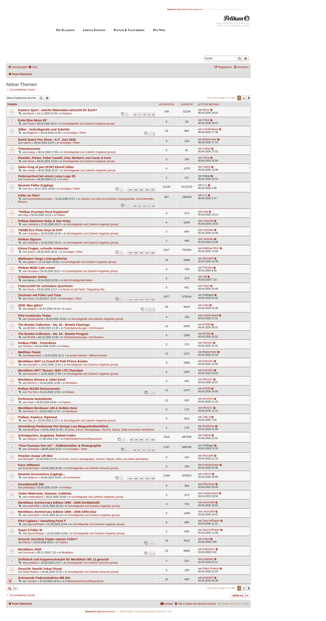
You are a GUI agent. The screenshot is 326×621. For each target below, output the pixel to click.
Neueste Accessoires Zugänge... (41, 474)
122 (129, 299)
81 (139, 449)
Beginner (32, 132)
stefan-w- (32, 477)
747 (152, 189)
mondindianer (210, 129)
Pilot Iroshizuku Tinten (34, 315)
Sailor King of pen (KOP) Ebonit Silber (46, 167)
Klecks (27, 542)
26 (144, 205)
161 (147, 252)
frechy (30, 289)
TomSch (32, 581)
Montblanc (72, 382)
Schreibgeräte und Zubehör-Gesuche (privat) (92, 468)
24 (135, 205)
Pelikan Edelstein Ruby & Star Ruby (44, 221)
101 (147, 439)
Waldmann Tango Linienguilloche (42, 258)
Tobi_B (31, 420)
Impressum (198, 9)
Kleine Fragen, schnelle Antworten (43, 248)
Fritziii (30, 123)
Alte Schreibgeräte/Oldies (77, 280)
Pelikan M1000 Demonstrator (39, 388)
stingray (31, 438)
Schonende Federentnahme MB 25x (44, 578)
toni (29, 188)
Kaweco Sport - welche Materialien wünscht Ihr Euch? (57, 110)
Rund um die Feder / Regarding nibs (83, 289)
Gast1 (206, 285)
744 (135, 189)
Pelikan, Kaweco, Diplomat (37, 417)
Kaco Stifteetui (29, 465)
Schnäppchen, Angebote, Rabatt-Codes (47, 435)
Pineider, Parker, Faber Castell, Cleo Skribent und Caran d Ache (64, 158)
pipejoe (31, 262)
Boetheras (33, 429)
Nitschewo (209, 484)
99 (136, 439)
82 (144, 449)
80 (135, 449)
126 (152, 299)
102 (152, 439)
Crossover (29, 179)
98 (132, 439)
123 (135, 299)
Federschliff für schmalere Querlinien (45, 286)
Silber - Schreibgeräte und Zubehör (44, 129)
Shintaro (28, 346)
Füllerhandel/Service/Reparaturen (83, 438)
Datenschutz (187, 9)
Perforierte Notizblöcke (35, 399)
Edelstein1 (209, 549)
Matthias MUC (211, 248)
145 (147, 478)
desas (206, 175)
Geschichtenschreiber (39, 198)
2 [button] (244, 98)
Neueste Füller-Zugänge (35, 185)
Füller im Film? (29, 195)
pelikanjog (28, 487)
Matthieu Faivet (29, 352)
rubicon (27, 142)
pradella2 (32, 562)
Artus (30, 298)
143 (135, 478)
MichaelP (208, 258)
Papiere (66, 402)
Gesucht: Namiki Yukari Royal (40, 568)
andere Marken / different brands (88, 355)
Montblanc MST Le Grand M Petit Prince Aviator (53, 361)
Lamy (65, 179)
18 (144, 114)
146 (152, 478)
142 (129, 478)
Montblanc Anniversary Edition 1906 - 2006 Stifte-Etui (57, 511)
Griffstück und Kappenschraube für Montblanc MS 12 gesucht (63, 559)
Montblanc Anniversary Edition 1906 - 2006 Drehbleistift (59, 502)
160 (141, 252)
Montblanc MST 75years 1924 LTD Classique (50, 370)
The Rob (32, 392)
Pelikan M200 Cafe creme (36, 267)
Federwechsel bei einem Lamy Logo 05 (46, 176)
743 (129, 189)
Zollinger (208, 294)
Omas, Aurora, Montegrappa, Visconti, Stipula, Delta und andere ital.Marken (111, 429)
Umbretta (32, 224)
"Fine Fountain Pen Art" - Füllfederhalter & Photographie (59, 445)
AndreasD (33, 449)
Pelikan (61, 215)
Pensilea (32, 271)
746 (147, 189)
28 (153, 205)
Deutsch (171, 9)
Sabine (207, 435)
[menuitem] (32, 67)
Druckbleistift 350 (31, 484)
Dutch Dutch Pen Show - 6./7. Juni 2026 (47, 139)
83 (149, 449)
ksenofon (32, 364)
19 (149, 114)
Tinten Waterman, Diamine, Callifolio (44, 493)
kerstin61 (208, 398)
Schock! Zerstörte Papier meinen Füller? (47, 539)
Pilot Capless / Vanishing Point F (42, 521)
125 (147, 299)
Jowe (30, 402)
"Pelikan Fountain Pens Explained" (43, 212)
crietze (31, 170)
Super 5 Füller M (30, 530)
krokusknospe (31, 468)
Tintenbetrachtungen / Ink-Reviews (83, 328)
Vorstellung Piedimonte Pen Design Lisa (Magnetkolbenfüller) (63, 426)
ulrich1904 (33, 506)
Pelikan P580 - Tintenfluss (37, 343)
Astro (206, 305)
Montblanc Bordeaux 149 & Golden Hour (47, 408)
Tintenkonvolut (29, 148)
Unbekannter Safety (32, 277)
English (178, 9)
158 (129, 252)
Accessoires (73, 477)
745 (141, 189)
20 (153, 114)
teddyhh (32, 308)
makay (31, 152)
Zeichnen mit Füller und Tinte (39, 295)
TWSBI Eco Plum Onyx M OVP (40, 230)
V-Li (205, 185)
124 (141, 299)
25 (139, 205)
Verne (30, 161)
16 (135, 114)
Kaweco (67, 113)
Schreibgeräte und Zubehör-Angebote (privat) (89, 123)
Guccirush (28, 552)
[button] (249, 98)
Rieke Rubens (31, 571)
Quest (30, 251)
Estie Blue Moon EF (32, 120)
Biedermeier (210, 139)
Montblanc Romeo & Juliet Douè (41, 379)
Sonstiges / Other (76, 132)
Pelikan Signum (29, 239)
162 (152, 252)
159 (135, 252)
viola (25, 215)
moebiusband (35, 319)
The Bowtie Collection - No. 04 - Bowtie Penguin (53, 334)
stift (205, 276)
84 (153, 449)
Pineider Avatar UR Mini (35, 456)
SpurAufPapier (35, 524)
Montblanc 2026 (29, 549)
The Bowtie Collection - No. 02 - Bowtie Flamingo (54, 324)
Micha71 (32, 382)
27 (149, 205)
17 (139, 114)
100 (141, 439)
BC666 (31, 328)
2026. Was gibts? (30, 305)
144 (141, 478)
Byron (30, 113)
